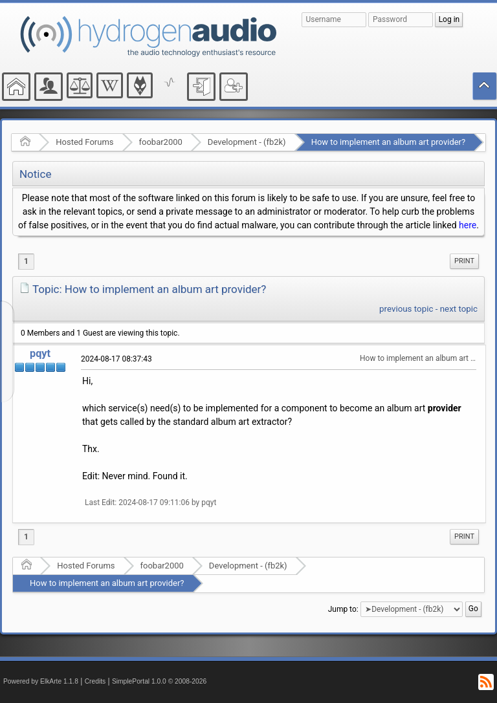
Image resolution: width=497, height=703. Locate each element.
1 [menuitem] (26, 261)
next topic (459, 309)
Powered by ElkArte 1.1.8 (40, 681)
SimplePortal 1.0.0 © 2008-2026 (159, 681)
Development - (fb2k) (247, 142)
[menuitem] (464, 261)
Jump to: (343, 609)
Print (464, 261)
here (467, 225)
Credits (95, 681)
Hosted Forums (84, 142)
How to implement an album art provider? (388, 142)
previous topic (406, 309)
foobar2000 (160, 142)
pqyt (40, 353)
